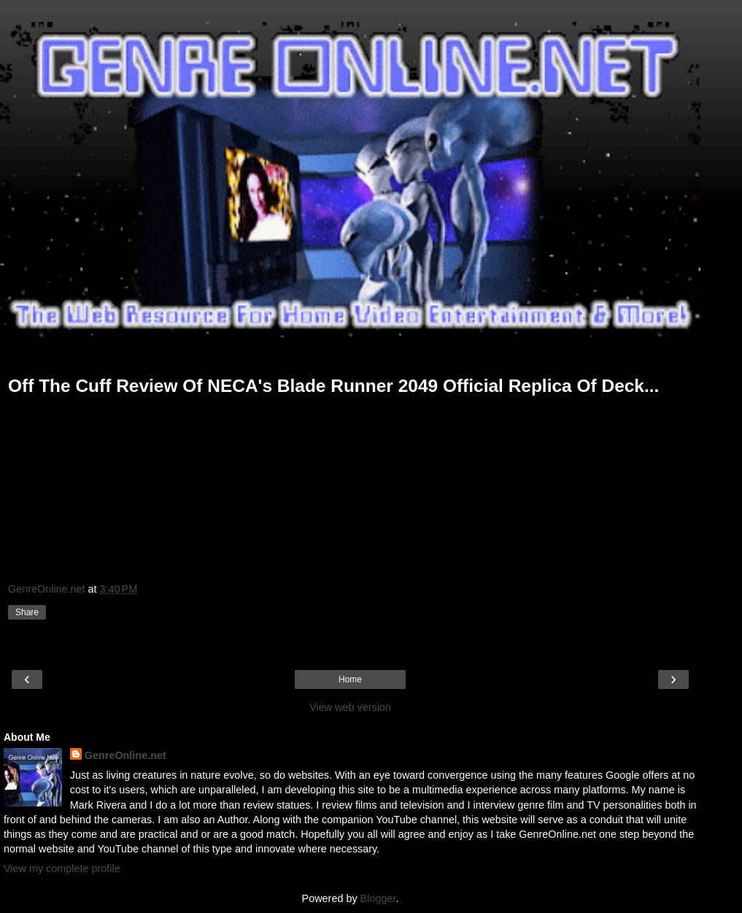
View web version (350, 707)
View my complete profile (62, 868)
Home (350, 679)
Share (27, 612)
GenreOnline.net (125, 755)
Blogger (378, 898)
